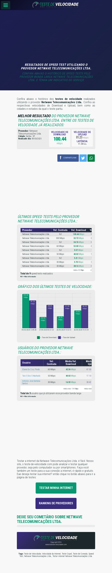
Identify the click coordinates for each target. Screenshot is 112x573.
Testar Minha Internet (56, 488)
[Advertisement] (56, 37)
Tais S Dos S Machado (31, 376)
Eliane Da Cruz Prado (31, 369)
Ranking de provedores (56, 503)
